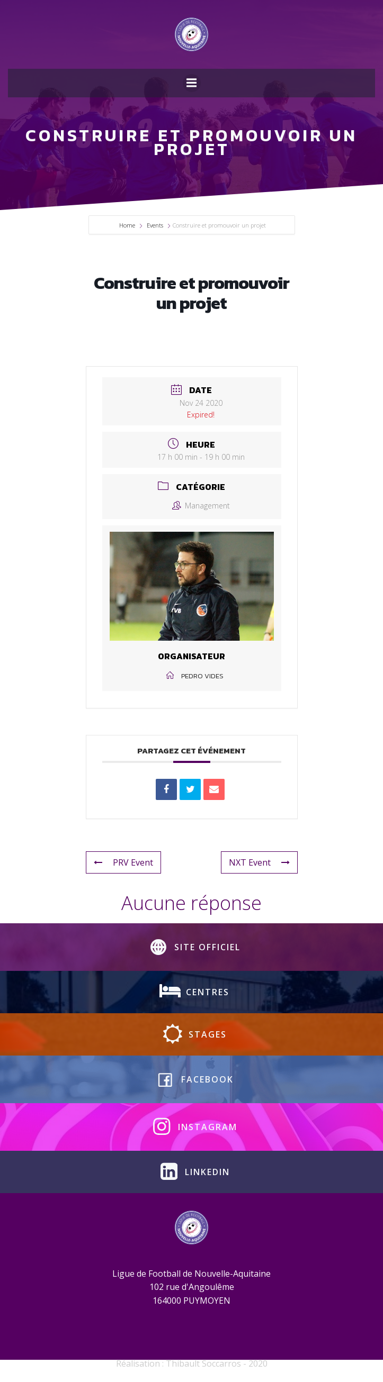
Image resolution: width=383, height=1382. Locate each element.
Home (128, 225)
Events (155, 225)
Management (201, 506)
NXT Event (259, 862)
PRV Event (123, 862)
